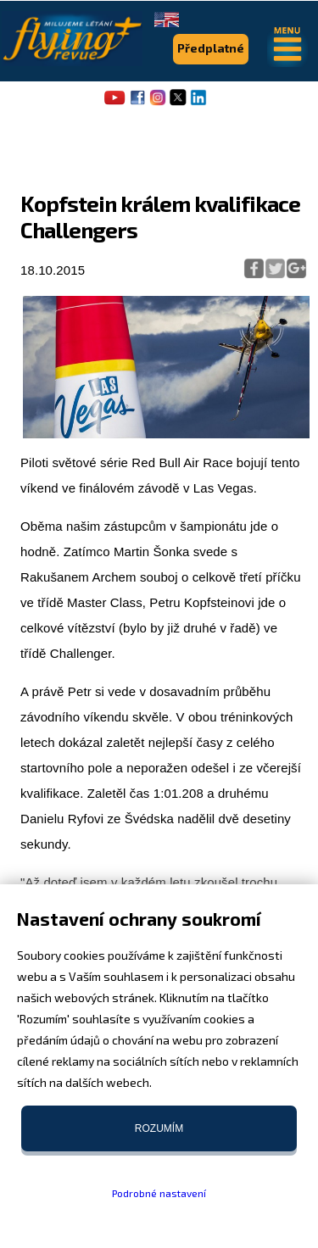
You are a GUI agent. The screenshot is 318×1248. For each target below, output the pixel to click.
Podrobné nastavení (159, 1193)
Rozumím (159, 1128)
